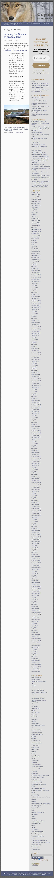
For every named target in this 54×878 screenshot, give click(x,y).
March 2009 (35, 554)
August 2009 (35, 543)
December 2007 (36, 586)
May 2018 (34, 316)
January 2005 (35, 662)
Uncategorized (35, 847)
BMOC (24, 23)
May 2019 (34, 290)
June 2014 (34, 418)
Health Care (35, 749)
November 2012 (36, 459)
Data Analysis (35, 712)
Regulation (34, 814)
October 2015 (35, 383)
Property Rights (36, 805)
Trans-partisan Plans (37, 836)
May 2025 (34, 214)
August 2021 (35, 238)
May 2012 (34, 472)
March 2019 (35, 294)
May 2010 (34, 524)
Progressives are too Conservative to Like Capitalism (40, 165)
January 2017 (35, 350)
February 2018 (35, 322)
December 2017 (36, 327)
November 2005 (36, 641)
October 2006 (35, 617)
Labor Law (34, 773)
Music (33, 786)
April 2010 (34, 526)
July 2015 (34, 389)
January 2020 (35, 272)
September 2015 (36, 385)
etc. (32, 727)
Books (33, 696)
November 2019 (36, 277)
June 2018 (34, 314)
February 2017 (35, 348)
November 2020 (36, 255)
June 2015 (34, 392)
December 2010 (36, 508)
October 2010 (35, 513)
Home (6, 23)
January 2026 (35, 197)
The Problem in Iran (37, 87)
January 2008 (35, 584)
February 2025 (35, 220)
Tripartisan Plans (36, 845)
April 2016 (34, 370)
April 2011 (34, 500)
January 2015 (35, 402)
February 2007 (35, 608)
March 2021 (35, 249)
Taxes (33, 827)
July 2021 (34, 240)
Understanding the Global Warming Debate (39, 111)
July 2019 (34, 285)
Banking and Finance (37, 690)
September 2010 (36, 515)
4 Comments (19, 132)
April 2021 (34, 247)
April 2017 (34, 344)
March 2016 (35, 372)
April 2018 (34, 318)
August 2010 (35, 517)
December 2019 (36, 275)
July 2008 (34, 571)
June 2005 (34, 651)
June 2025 (34, 212)
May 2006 (34, 628)
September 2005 (36, 645)
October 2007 (35, 591)
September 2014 (36, 411)
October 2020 (35, 257)
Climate (33, 704)
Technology (34, 829)
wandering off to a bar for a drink (15, 50)
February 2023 (35, 225)
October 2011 (35, 487)
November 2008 (36, 563)
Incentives (34, 762)
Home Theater (35, 756)
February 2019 (35, 296)
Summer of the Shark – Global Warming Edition (40, 107)
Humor (33, 758)
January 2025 (35, 223)
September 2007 (36, 593)
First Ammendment (37, 734)
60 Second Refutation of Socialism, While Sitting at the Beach (40, 123)
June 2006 (34, 625)
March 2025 (35, 218)
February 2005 (35, 660)
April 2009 (34, 552)
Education (34, 719)
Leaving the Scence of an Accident (15, 35)
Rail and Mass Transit (37, 812)
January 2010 (35, 532)
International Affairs (37, 766)
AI (32, 683)
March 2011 (35, 502)
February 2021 (35, 251)
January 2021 (35, 253)
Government (35, 747)
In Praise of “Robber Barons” (39, 159)
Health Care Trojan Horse (39, 152)
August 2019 (35, 283)
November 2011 (36, 485)
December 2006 (36, 612)
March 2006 (35, 632)
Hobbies (33, 754)
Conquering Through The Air (39, 83)
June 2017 (34, 340)
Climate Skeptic (15, 23)
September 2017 (36, 333)
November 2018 (36, 303)
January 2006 (35, 636)
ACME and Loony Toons (38, 681)
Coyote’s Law (35, 142)
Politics (33, 799)
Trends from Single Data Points (40, 842)
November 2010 (36, 511)
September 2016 (36, 359)
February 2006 (35, 634)
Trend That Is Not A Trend (39, 840)
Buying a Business (36, 132)
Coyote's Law (35, 708)
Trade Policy (35, 834)
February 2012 (35, 478)
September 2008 (36, 567)
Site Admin (34, 865)
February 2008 (35, 582)
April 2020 (34, 266)
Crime (33, 710)
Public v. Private (36, 808)
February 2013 (35, 452)
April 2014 (34, 422)
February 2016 (35, 374)
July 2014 (34, 415)
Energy (33, 721)
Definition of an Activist (38, 144)
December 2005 (36, 638)
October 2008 (35, 565)
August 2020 (35, 262)
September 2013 (36, 437)
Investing (34, 771)
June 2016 (34, 366)
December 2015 (36, 379)
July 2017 (34, 337)
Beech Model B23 (22, 127)
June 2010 (34, 521)
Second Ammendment (38, 821)
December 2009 (36, 535)
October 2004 (35, 669)
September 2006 (36, 619)
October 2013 (35, 435)
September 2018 (36, 307)
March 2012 (35, 476)
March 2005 (35, 658)
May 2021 (34, 244)
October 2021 (35, 233)
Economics (34, 717)
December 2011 (36, 482)
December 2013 (36, 431)
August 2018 (35, 309)
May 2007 (34, 602)
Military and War (36, 780)
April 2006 (34, 630)
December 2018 (36, 301)
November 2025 (36, 201)
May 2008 (34, 576)
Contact (16, 24)
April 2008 (34, 578)
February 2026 (35, 194)
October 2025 (35, 203)
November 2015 (36, 381)
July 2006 (34, 623)
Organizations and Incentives (40, 790)
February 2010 (35, 530)
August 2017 (35, 335)
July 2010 (34, 519)
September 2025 (36, 205)
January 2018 (35, 324)
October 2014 (35, 409)
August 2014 (35, 413)
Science (33, 818)
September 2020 (36, 259)
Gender (33, 738)
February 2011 (35, 504)
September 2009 (36, 541)
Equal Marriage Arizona (38, 725)
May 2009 (34, 550)
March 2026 (35, 192)
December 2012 (36, 457)
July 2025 (34, 210)
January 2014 (35, 428)
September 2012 (36, 463)
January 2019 (35, 298)
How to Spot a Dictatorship (39, 154)
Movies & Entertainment (38, 784)
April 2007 (34, 604)
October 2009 (35, 539)
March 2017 (35, 346)
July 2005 (34, 649)
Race (33, 810)
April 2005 (34, 656)
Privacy (33, 801)
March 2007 (35, 606)
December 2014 (36, 405)
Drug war (34, 715)
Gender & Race (36, 741)
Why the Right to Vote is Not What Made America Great (39, 185)
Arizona (33, 686)
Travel (33, 838)
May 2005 (34, 654)
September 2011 (36, 489)
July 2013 (34, 441)
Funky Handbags (36, 150)
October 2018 (35, 305)
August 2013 (35, 439)
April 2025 (34, 216)
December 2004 (36, 664)
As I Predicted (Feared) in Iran (40, 85)
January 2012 (35, 480)
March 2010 (35, 528)
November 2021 (36, 231)
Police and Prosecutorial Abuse (40, 797)
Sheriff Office (8, 129)
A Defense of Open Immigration (40, 127)
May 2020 (34, 264)
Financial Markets (36, 732)
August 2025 (35, 207)
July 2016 (34, 363)
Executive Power (36, 730)
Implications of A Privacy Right (40, 156)
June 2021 (34, 242)
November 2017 (36, 329)
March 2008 (35, 580)
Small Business (36, 823)
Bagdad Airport (12, 127)
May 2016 (34, 368)
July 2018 (34, 311)
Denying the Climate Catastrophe (37, 98)
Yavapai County (18, 129)
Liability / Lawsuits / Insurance (40, 775)
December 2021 (36, 229)
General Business (36, 743)
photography (35, 795)
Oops (33, 81)
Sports (33, 825)
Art (32, 688)
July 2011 (34, 493)
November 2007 (36, 589)
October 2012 (35, 461)
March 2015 (35, 398)
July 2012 (34, 467)
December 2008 (36, 560)
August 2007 (35, 595)
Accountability (35, 679)
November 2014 (36, 407)
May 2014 (34, 420)
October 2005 (35, 643)
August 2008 (35, 569)
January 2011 (35, 506)
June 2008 (34, 573)
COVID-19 (34, 706)
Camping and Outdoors (38, 698)
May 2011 (34, 498)
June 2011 (34, 496)
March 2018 (35, 320)
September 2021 (36, 236)
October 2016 (35, 357)
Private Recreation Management (41, 803)
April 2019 (34, 292)
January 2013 (35, 454)
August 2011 (35, 491)
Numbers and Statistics (38, 788)
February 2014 (35, 426)
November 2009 (36, 537)
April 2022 (34, 227)
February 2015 (35, 400)
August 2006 (35, 621)
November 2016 (36, 355)
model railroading (36, 782)
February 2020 (35, 270)
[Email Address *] (41, 58)
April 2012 (34, 474)
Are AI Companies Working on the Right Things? (40, 90)
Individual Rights (36, 764)
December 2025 (36, 199)
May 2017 (34, 342)
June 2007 (34, 599)
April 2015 (34, 396)
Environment (35, 723)
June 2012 (34, 470)
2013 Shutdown (36, 677)
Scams (33, 816)
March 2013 (35, 450)
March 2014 (35, 424)
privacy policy (37, 73)
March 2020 (35, 268)
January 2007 (35, 610)
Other (11, 132)
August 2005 (35, 647)
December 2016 (36, 353)
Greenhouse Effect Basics (39, 101)
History (33, 751)
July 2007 (34, 597)
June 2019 (34, 288)
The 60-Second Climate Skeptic (40, 175)
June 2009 (34, 547)
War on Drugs (35, 849)
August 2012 (35, 465)
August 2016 (35, 361)
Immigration (34, 760)
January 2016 (35, 376)
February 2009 (35, 556)
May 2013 (34, 446)
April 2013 (34, 448)
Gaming (33, 736)
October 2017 (35, 331)
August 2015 (35, 387)
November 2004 (36, 667)
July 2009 (34, 545)
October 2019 (35, 279)
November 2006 (36, 615)
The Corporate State (37, 831)
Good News (34, 745)
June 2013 (34, 444)
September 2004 (36, 671)
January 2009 (35, 558)
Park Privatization (35, 23)
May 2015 (34, 394)
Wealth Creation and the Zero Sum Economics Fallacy (40, 182)
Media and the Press (37, 777)
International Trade (37, 769)
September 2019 (36, 281)
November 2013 (36, 433)
